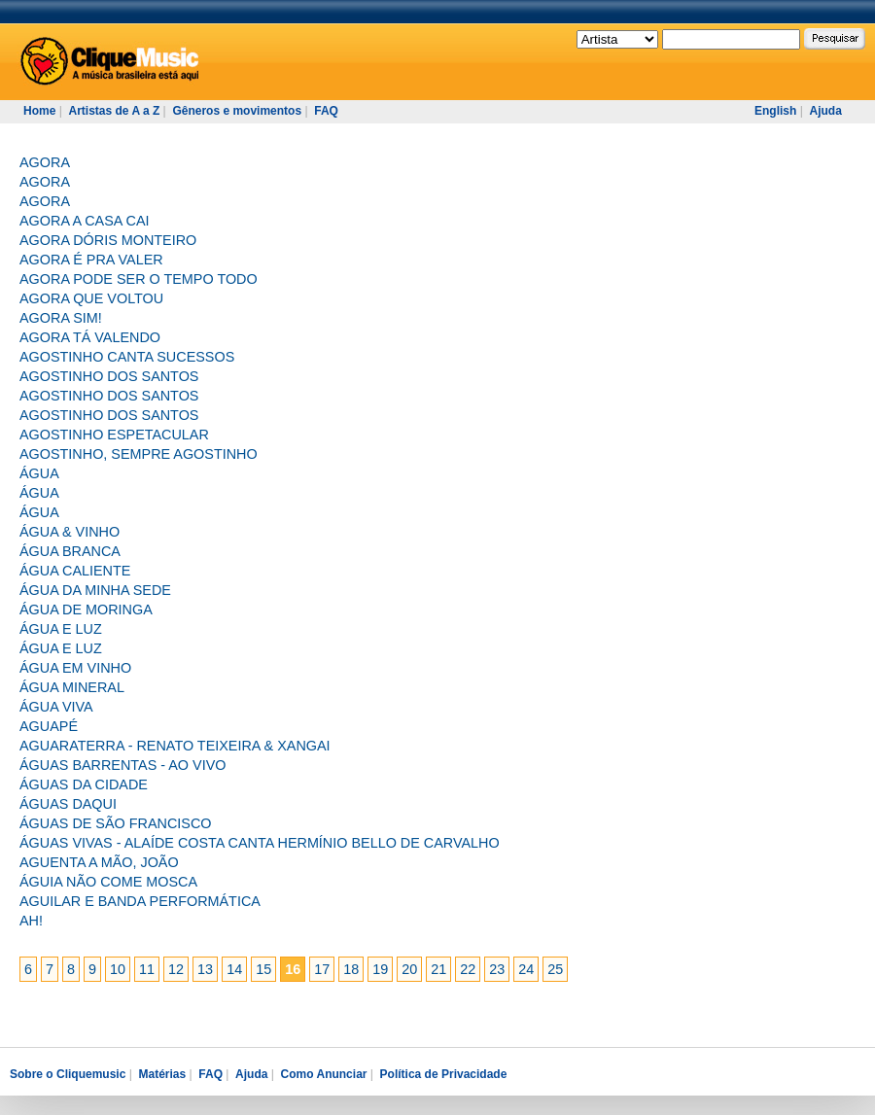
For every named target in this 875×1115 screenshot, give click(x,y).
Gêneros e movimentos (236, 111)
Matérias (162, 1074)
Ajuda (825, 111)
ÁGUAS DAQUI (68, 804)
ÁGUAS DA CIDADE (83, 784)
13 (205, 969)
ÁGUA (39, 473)
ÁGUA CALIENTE (74, 570)
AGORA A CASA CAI (84, 220)
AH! (31, 920)
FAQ (326, 111)
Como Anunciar (324, 1074)
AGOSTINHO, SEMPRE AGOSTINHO (138, 454)
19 (380, 969)
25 (555, 969)
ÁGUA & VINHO (69, 532)
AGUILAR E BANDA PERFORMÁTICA (140, 901)
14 (234, 969)
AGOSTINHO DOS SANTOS (108, 376)
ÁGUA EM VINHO (75, 668)
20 (409, 969)
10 (117, 969)
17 (322, 969)
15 (263, 969)
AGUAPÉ (48, 726)
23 (497, 969)
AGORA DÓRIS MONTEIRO (107, 240)
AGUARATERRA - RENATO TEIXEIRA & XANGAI (175, 745)
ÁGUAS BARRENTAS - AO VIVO (122, 765)
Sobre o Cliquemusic (67, 1074)
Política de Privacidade (444, 1074)
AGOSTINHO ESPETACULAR (114, 434)
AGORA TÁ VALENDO (89, 337)
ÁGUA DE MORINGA (86, 609)
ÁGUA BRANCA (70, 551)
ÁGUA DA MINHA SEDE (95, 590)
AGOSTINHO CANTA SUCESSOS (126, 357)
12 (176, 969)
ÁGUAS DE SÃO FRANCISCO (115, 823)
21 (438, 969)
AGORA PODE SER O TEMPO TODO (138, 279)
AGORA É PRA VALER (91, 259)
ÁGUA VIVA (56, 706)
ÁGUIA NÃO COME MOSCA (108, 881)
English (775, 111)
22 (467, 969)
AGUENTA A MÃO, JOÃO (99, 862)
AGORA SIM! (60, 318)
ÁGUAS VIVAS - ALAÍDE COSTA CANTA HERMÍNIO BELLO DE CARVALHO (259, 843)
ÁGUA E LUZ (60, 629)
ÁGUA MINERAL (71, 687)
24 (526, 969)
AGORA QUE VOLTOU (91, 298)
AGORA (44, 162)
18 (351, 969)
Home (39, 111)
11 (147, 969)
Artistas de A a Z (113, 111)
